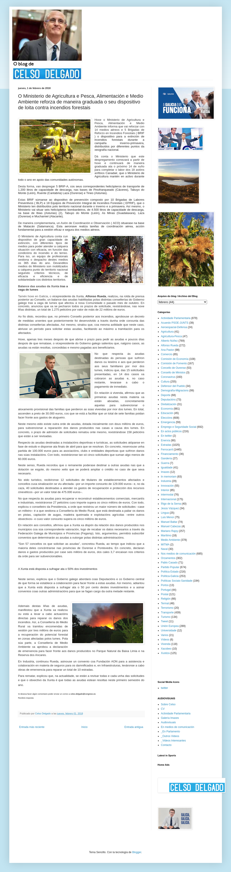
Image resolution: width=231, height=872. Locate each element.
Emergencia (168, 422)
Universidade (169, 630)
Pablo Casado (169, 562)
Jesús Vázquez (170, 508)
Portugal (166, 589)
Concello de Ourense (173, 367)
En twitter (166, 435)
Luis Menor (167, 517)
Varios (164, 635)
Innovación (167, 485)
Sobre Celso (168, 704)
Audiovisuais (168, 722)
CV (163, 708)
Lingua (165, 512)
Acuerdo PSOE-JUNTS (174, 322)
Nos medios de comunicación (178, 553)
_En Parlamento (170, 731)
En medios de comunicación (177, 727)
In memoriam (169, 476)
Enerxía (165, 440)
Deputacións (168, 399)
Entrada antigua (133, 727)
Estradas (166, 444)
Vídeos (165, 639)
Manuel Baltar (169, 521)
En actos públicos (171, 431)
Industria (166, 481)
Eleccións (166, 417)
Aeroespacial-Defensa (174, 327)
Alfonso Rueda (170, 345)
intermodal (167, 494)
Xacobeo (166, 648)
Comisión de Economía (174, 359)
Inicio (84, 727)
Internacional (168, 499)
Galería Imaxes (170, 717)
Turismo (166, 616)
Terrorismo (167, 607)
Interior (165, 490)
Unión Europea (170, 626)
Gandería (166, 458)
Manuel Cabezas (171, 526)
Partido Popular (170, 567)
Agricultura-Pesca (171, 336)
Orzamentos (168, 558)
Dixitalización (169, 404)
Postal (164, 594)
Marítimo (166, 535)
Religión (166, 598)
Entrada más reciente (32, 727)
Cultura (165, 381)
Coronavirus (168, 377)
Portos (165, 585)
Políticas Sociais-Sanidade (176, 580)
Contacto (166, 745)
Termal (165, 603)
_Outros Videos (170, 736)
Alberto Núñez (169, 340)
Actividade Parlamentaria (175, 318)
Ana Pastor (167, 349)
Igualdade (167, 467)
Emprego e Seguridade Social (178, 426)
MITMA (165, 544)
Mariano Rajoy (169, 531)
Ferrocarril (167, 449)
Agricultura (167, 331)
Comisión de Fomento (174, 363)
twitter (164, 688)
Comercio (166, 354)
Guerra (165, 463)
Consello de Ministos (173, 372)
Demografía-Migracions (175, 390)
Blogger (136, 852)
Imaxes (165, 472)
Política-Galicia (170, 576)
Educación (167, 413)
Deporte (166, 395)
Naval (164, 549)
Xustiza (165, 653)
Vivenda (166, 644)
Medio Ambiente (170, 539)
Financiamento (170, 454)
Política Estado (170, 571)
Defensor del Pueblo (173, 386)
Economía (167, 408)
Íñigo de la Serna (171, 503)
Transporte (167, 612)
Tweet (164, 621)
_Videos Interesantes (173, 740)
